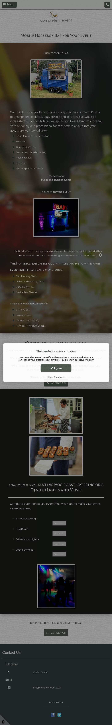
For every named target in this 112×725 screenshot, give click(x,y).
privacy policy (86, 359)
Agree (56, 368)
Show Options (56, 377)
